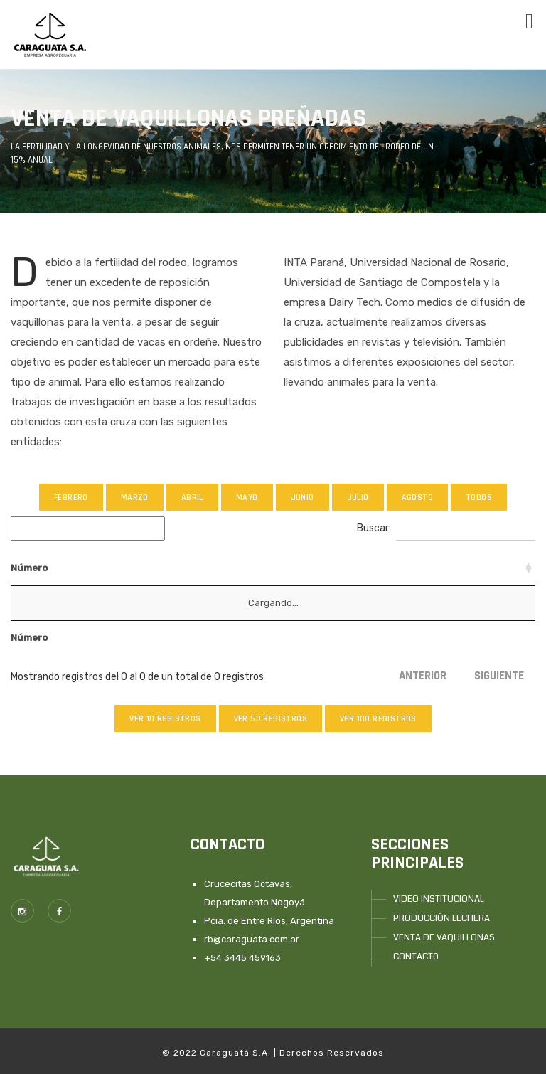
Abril (192, 497)
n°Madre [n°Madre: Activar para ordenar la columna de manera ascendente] (89, 568)
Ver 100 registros (378, 718)
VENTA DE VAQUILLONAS (444, 937)
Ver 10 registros (164, 718)
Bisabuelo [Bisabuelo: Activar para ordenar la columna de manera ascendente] (260, 568)
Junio (302, 497)
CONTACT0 (416, 956)
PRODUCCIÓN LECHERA (441, 918)
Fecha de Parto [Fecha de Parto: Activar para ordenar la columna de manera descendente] (477, 568)
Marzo (135, 497)
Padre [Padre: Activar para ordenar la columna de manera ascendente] (146, 568)
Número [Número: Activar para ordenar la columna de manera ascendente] (29, 568)
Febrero (71, 497)
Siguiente (499, 676)
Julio (358, 497)
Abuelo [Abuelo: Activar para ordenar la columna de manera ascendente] (198, 568)
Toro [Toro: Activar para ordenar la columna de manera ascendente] (316, 568)
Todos (479, 497)
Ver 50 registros (270, 718)
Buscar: (446, 528)
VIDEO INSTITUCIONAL (438, 899)
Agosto (417, 497)
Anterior (422, 676)
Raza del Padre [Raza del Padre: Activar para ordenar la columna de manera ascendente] (384, 568)
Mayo (247, 497)
